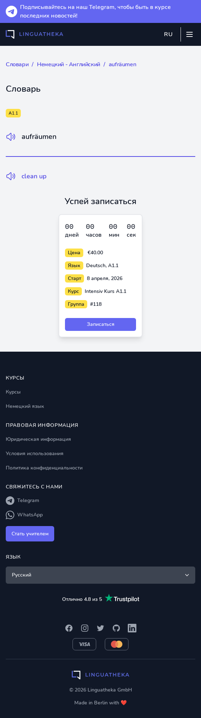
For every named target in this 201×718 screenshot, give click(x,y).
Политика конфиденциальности (44, 467)
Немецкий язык (25, 406)
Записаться (100, 324)
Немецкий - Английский (68, 64)
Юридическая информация (38, 439)
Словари (17, 64)
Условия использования (35, 453)
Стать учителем (29, 533)
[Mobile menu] (189, 34)
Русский (101, 575)
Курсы (13, 392)
